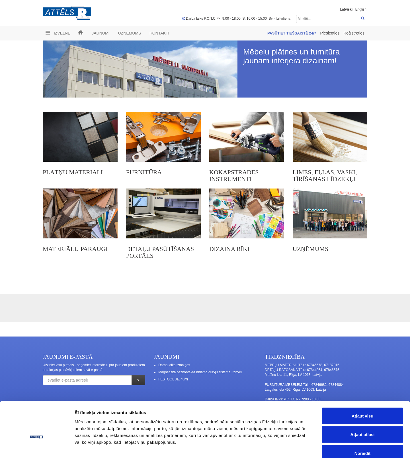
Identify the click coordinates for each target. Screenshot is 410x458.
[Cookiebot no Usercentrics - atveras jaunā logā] (37, 447)
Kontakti (159, 33)
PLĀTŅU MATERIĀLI (73, 172)
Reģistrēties (353, 33)
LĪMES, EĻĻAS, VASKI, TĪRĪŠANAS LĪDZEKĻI (325, 176)
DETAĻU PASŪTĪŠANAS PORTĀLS (160, 252)
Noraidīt (362, 420)
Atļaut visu (363, 383)
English (360, 9)
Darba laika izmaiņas (174, 365)
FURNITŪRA (144, 172)
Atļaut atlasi (362, 402)
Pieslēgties (330, 33)
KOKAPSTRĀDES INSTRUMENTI (234, 176)
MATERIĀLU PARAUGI (75, 248)
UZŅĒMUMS (129, 33)
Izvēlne (58, 32)
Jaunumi (100, 33)
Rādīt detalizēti (310, 446)
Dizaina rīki (229, 248)
